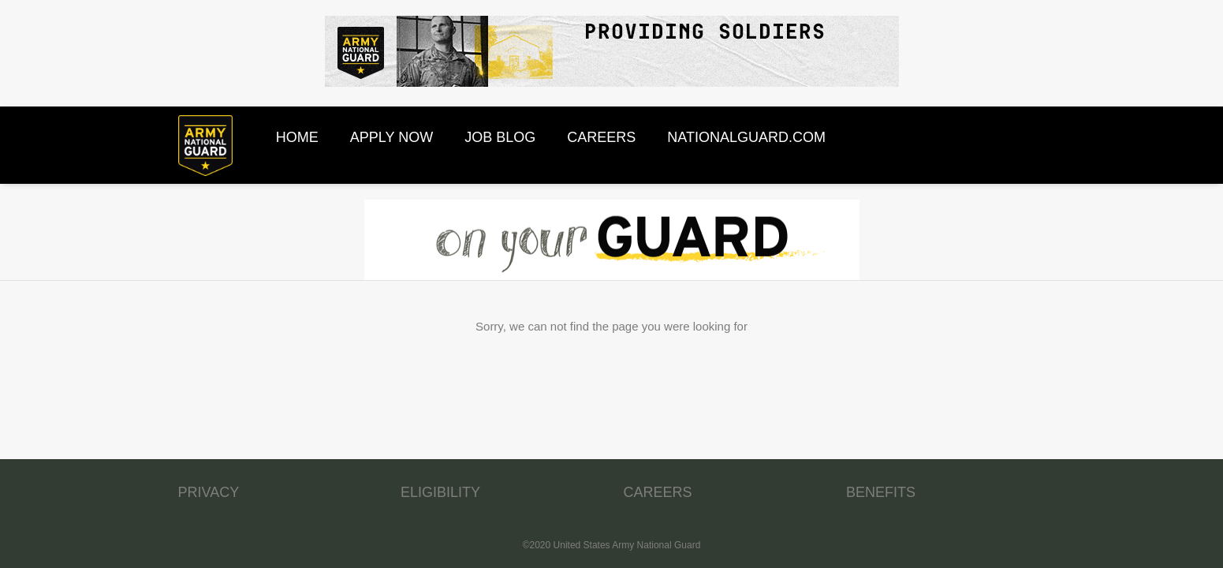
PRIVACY (209, 492)
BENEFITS (880, 492)
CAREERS (658, 492)
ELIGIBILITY (440, 492)
